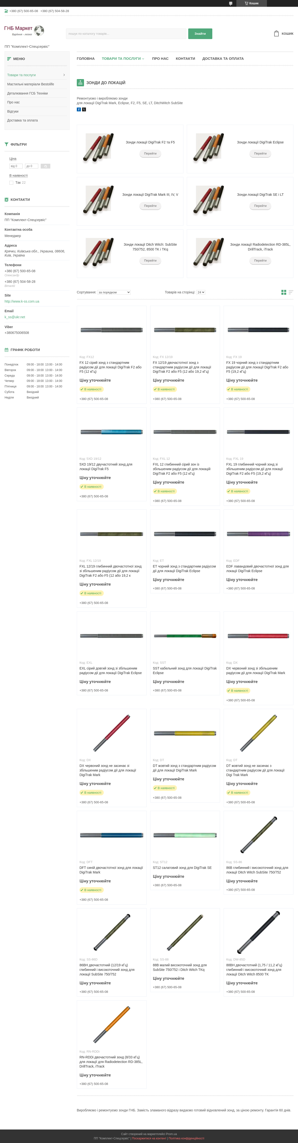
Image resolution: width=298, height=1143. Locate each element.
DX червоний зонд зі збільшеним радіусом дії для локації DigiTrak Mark (255, 670)
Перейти (150, 153)
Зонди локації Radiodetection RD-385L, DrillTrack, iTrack (260, 247)
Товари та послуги (21, 75)
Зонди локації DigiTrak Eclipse (260, 142)
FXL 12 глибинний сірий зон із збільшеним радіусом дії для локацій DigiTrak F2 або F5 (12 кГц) (181, 468)
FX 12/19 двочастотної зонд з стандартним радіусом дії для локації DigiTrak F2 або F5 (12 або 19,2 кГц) (182, 367)
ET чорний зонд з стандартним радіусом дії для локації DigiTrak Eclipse (184, 568)
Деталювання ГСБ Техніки (27, 93)
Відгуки (13, 111)
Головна (86, 58)
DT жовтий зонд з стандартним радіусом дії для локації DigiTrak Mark (184, 768)
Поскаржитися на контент (149, 1138)
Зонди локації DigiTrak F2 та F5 (150, 142)
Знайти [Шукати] (200, 33)
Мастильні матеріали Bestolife (30, 84)
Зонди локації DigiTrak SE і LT (260, 194)
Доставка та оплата (22, 120)
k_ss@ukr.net (15, 317)
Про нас (13, 102)
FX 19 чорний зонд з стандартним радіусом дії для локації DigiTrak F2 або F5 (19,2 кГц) (257, 367)
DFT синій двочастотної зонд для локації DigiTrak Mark (111, 870)
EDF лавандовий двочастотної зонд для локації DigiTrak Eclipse (257, 568)
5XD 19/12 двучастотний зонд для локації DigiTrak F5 (105, 466)
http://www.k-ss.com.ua (22, 301)
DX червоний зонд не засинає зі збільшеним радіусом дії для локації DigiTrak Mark (107, 770)
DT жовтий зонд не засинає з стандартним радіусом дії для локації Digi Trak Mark (255, 770)
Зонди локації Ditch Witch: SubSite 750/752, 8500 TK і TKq (150, 247)
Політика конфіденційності (186, 1138)
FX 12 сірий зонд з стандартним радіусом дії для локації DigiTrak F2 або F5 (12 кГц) (110, 367)
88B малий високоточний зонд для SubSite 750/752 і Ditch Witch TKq (180, 967)
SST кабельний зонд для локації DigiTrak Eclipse (185, 670)
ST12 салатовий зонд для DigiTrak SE (182, 868)
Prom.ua (171, 1134)
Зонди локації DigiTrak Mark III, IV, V (150, 194)
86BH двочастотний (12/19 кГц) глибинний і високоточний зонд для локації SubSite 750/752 (107, 969)
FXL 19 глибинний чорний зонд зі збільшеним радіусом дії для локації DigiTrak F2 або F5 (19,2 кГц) (254, 468)
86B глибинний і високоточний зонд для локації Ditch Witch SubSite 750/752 (257, 870)
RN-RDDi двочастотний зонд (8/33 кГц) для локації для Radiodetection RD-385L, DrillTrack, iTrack (111, 1061)
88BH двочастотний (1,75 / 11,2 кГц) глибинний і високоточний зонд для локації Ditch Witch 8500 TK (254, 969)
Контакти (185, 58)
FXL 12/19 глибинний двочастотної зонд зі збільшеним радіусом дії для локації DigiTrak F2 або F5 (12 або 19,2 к (110, 570)
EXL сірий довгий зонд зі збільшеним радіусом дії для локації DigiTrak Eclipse (110, 670)
